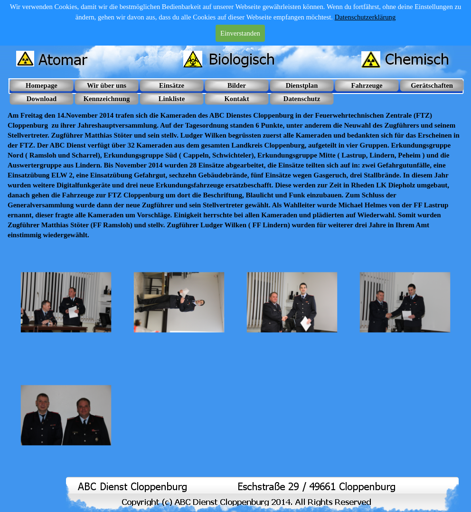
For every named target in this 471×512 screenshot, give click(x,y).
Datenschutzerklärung (365, 17)
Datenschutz (301, 98)
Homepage (41, 85)
